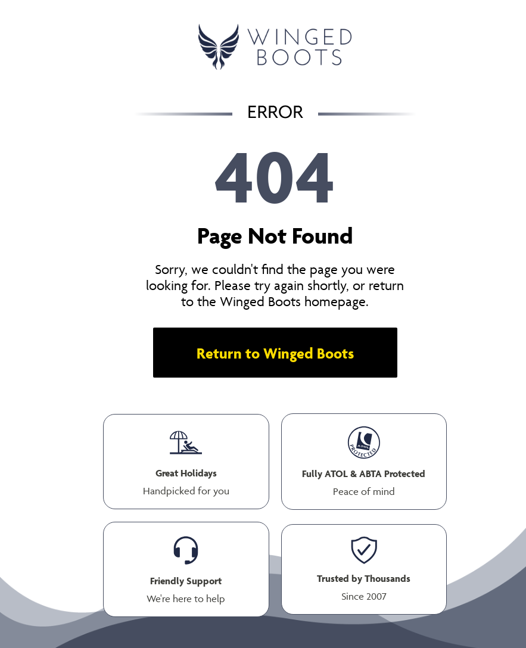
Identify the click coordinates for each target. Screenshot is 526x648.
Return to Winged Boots (275, 353)
